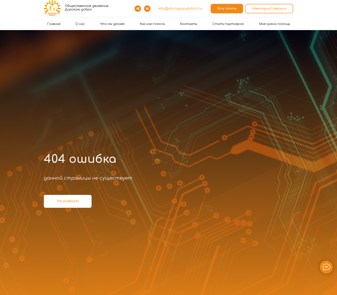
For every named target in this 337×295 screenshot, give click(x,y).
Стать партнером (228, 24)
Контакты (188, 24)
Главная (53, 24)
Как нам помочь (152, 24)
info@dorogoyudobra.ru (180, 9)
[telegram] (138, 8)
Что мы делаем (112, 24)
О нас (80, 24)
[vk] (147, 8)
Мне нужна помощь (274, 24)
